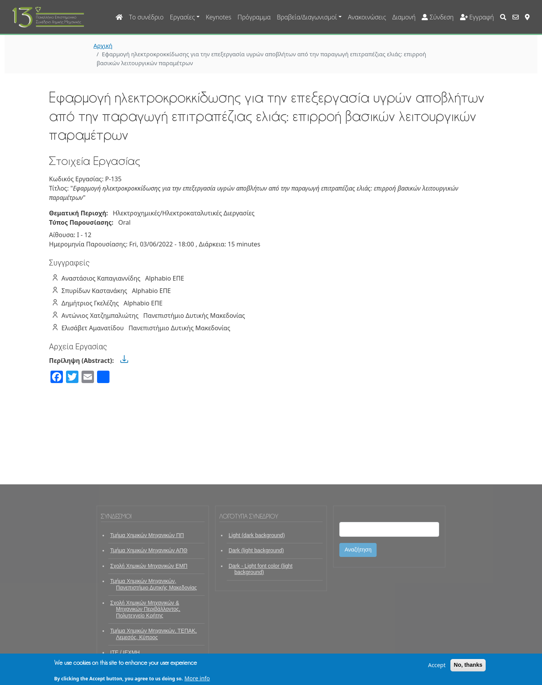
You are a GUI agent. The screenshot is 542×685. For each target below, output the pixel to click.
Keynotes (218, 17)
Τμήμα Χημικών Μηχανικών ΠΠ (147, 535)
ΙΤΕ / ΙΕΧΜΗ (125, 653)
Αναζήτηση (358, 549)
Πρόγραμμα (254, 17)
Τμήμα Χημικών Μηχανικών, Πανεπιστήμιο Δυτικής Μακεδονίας (153, 584)
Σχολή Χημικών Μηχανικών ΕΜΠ (149, 566)
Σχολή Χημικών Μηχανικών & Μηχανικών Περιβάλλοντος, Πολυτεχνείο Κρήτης (145, 609)
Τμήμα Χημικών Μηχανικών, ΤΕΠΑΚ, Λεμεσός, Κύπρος (153, 634)
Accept (436, 667)
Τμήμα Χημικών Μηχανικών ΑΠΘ (149, 550)
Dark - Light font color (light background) (261, 569)
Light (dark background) (257, 535)
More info (197, 680)
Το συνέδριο (146, 17)
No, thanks (468, 667)
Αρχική (103, 45)
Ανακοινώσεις (367, 17)
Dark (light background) (256, 550)
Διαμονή (403, 17)
